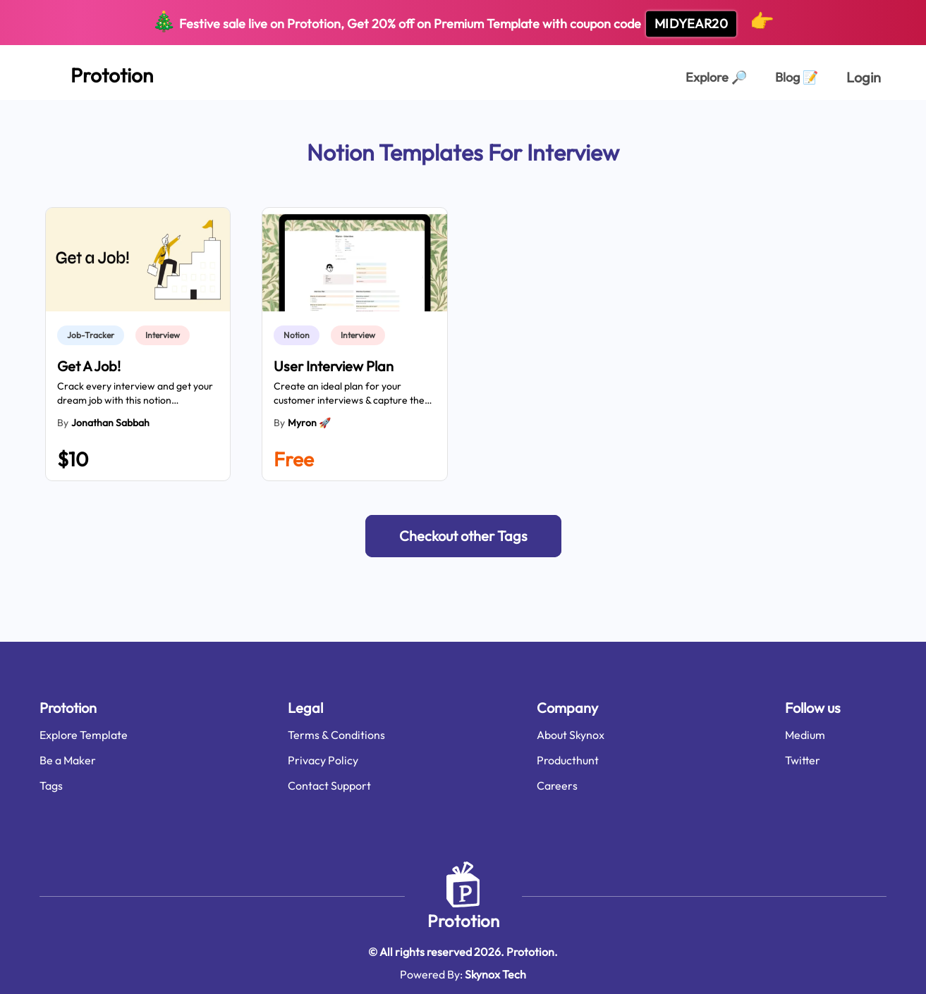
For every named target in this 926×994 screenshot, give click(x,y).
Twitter (802, 760)
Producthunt (568, 760)
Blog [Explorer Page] (796, 77)
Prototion (463, 920)
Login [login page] (863, 77)
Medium (805, 735)
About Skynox (570, 735)
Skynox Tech (495, 974)
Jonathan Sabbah (110, 422)
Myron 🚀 (309, 422)
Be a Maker (67, 760)
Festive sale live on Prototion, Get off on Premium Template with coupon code (463, 22)
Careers (557, 785)
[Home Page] (96, 72)
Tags (51, 785)
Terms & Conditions (336, 735)
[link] (93, 335)
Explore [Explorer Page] (716, 77)
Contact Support (329, 785)
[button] (463, 536)
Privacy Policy (323, 760)
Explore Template (83, 735)
